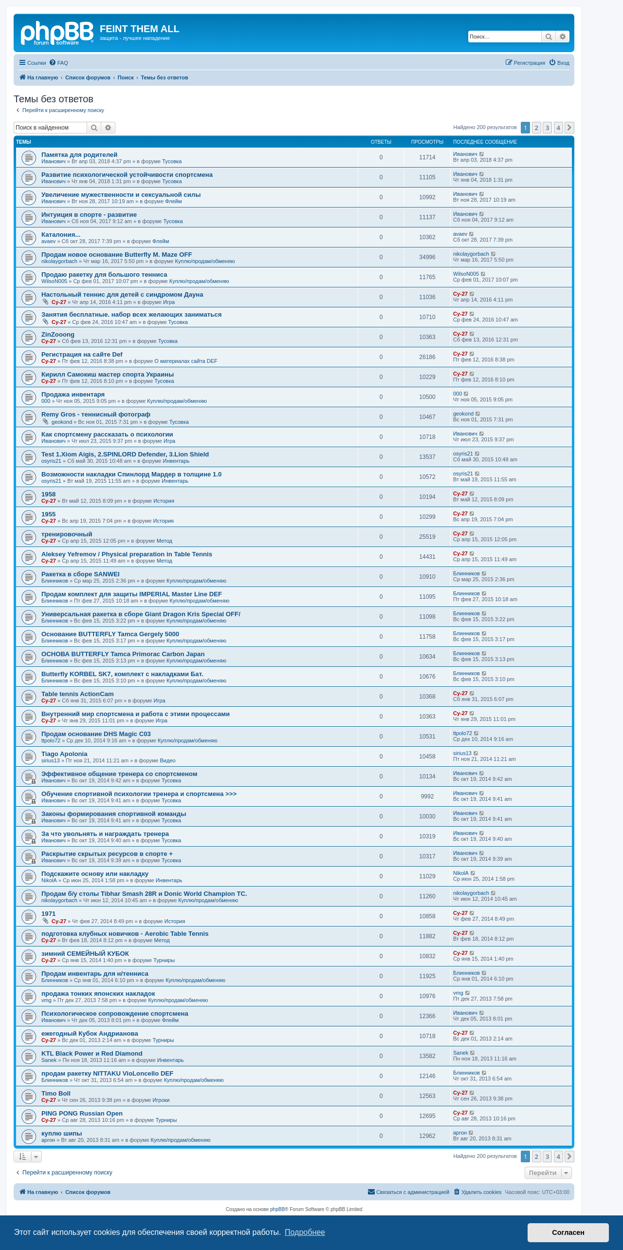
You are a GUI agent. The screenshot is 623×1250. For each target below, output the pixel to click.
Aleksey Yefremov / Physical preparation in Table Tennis (126, 554)
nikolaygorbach (59, 261)
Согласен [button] (568, 1232)
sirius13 (50, 760)
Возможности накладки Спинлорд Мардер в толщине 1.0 (131, 474)
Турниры (164, 960)
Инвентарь (176, 461)
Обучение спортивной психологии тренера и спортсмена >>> (139, 793)
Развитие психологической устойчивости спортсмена (127, 174)
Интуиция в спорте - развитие (89, 214)
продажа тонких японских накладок (98, 993)
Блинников (54, 581)
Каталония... (60, 234)
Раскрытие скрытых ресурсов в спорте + (107, 853)
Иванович (53, 161)
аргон (48, 1140)
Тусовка (172, 161)
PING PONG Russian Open (82, 1113)
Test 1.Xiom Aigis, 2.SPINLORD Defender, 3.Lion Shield (125, 454)
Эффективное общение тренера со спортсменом (119, 773)
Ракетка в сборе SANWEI (80, 574)
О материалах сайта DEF (185, 361)
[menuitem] (58, 63)
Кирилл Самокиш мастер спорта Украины (107, 374)
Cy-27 (59, 302)
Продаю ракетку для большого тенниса (104, 274)
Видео (168, 760)
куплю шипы (61, 1133)
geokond (62, 422)
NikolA (49, 880)
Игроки (160, 1100)
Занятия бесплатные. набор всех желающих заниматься (131, 314)
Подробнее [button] (305, 1232)
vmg (46, 1000)
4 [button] (558, 127)
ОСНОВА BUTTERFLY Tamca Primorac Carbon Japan (122, 654)
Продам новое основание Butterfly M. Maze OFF (116, 254)
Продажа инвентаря (73, 394)
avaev (48, 241)
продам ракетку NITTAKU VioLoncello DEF (107, 1073)
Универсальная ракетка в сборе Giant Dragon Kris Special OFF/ (140, 614)
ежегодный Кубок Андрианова (89, 1033)
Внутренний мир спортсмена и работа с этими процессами (135, 714)
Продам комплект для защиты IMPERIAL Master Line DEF (131, 594)
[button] (569, 127)
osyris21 (51, 461)
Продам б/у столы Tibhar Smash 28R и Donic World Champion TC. (144, 893)
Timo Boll (56, 1093)
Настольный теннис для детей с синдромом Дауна (122, 294)
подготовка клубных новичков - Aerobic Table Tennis (125, 933)
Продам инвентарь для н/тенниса (94, 973)
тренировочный (66, 534)
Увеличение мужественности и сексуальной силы (121, 194)
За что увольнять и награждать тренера (105, 833)
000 (45, 401)
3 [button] (547, 127)
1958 (48, 494)
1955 (48, 514)
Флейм (173, 201)
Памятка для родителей (79, 154)
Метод (164, 541)
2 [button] (536, 127)
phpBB (277, 1209)
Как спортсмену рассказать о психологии (107, 434)
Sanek (48, 1060)
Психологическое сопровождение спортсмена (114, 1013)
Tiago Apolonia (64, 754)
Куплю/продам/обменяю (205, 261)
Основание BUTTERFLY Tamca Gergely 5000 (110, 634)
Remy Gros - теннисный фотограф (95, 414)
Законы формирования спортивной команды (113, 813)
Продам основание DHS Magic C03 (96, 734)
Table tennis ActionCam (77, 694)
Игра (169, 302)
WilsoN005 (54, 281)
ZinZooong (57, 334)
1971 (48, 913)
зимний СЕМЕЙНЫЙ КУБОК (85, 953)
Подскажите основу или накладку (94, 873)
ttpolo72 (50, 740)
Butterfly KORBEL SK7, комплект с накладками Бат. (122, 674)
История (163, 501)
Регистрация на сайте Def (82, 354)
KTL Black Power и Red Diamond (92, 1053)
